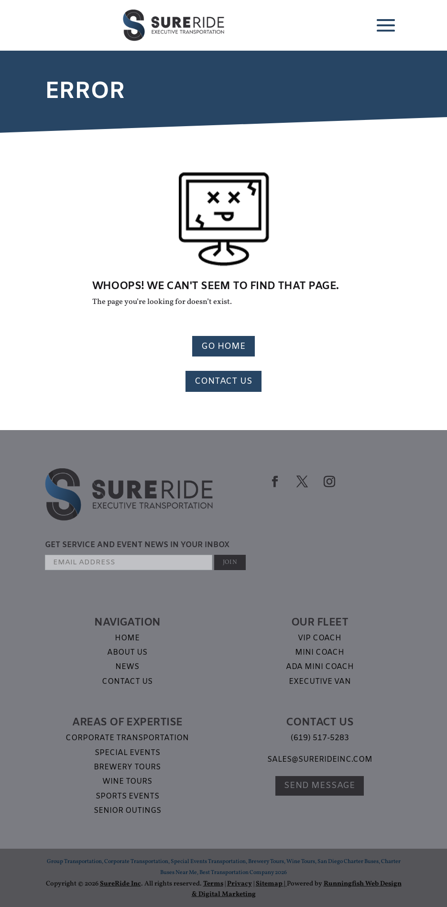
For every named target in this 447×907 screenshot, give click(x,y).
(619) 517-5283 (320, 738)
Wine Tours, (301, 861)
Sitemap (269, 883)
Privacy (239, 883)
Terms (213, 883)
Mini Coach (319, 653)
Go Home (223, 346)
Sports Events (127, 796)
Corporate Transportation (127, 738)
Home (127, 638)
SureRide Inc (120, 883)
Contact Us (223, 381)
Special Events (127, 753)
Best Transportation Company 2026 (243, 872)
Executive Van (320, 682)
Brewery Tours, (267, 861)
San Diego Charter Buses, (349, 861)
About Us (127, 653)
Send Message (319, 785)
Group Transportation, (75, 861)
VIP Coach (319, 638)
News (127, 667)
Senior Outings (127, 811)
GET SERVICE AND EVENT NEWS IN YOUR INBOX (137, 545)
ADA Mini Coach (320, 667)
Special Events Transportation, (209, 861)
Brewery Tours (127, 767)
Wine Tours (127, 782)
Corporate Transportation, (137, 861)
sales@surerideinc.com (319, 760)
